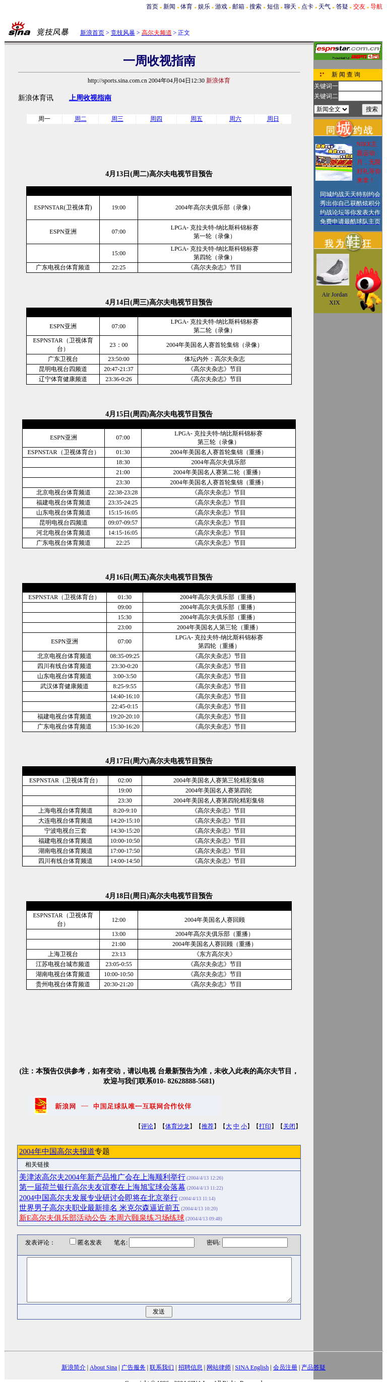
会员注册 (285, 1367)
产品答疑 (313, 1367)
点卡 (307, 6)
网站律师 (219, 1367)
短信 (273, 6)
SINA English (252, 1367)
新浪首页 (92, 32)
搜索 (255, 6)
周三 (117, 118)
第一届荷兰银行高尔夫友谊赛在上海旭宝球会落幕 (102, 1187)
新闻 (169, 6)
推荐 (208, 1126)
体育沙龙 (177, 1126)
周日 (273, 118)
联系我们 (162, 1367)
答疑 (342, 6)
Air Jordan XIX (335, 298)
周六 (235, 118)
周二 (81, 118)
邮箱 (238, 6)
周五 (196, 118)
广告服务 (133, 1367)
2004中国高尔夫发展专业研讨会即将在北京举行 (98, 1198)
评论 (147, 1126)
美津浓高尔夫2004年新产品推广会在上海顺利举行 (102, 1177)
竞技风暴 (123, 32)
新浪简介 (73, 1367)
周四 (156, 118)
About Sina (103, 1367)
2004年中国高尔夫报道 (57, 1151)
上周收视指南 (90, 98)
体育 (186, 6)
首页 (152, 6)
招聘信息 (190, 1367)
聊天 (290, 6)
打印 (265, 1126)
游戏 (221, 6)
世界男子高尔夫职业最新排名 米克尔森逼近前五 (99, 1208)
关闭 (289, 1126)
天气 (324, 6)
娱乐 (204, 6)
